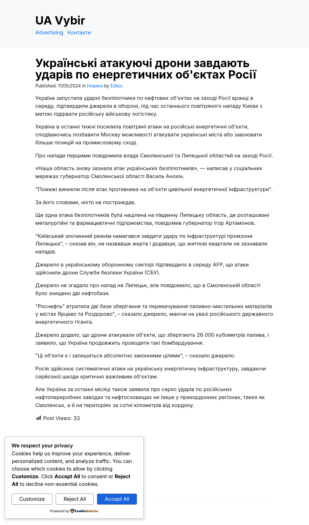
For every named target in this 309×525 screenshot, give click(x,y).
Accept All (117, 499)
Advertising (49, 32)
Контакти (79, 32)
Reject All (75, 499)
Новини (95, 85)
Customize (32, 499)
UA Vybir (60, 20)
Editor (116, 85)
